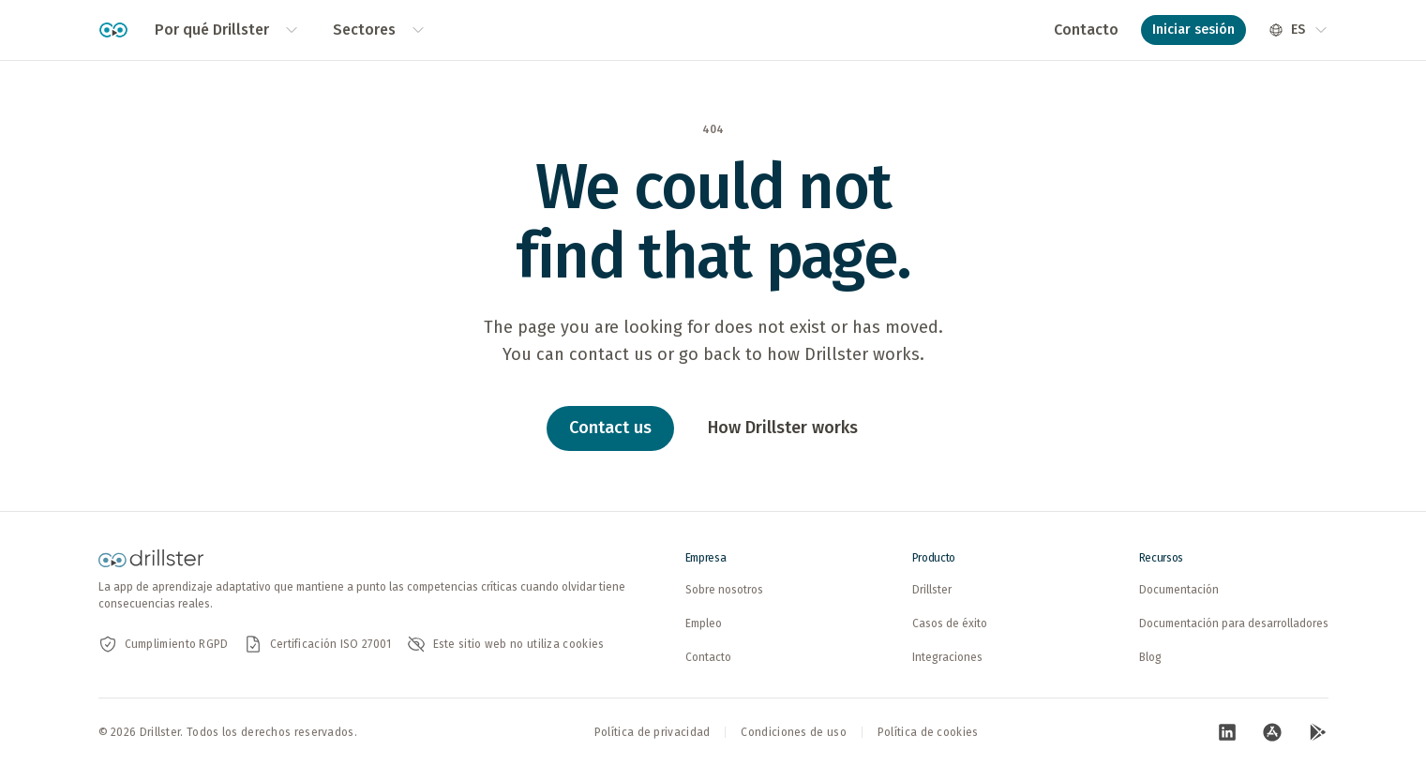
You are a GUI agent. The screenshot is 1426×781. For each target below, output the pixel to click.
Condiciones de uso (793, 732)
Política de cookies (928, 732)
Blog (1150, 657)
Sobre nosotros (724, 589)
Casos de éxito (949, 623)
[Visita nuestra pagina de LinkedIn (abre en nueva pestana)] (1227, 732)
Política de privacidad (652, 732)
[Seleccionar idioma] (1298, 30)
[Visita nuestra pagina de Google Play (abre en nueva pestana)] (1317, 732)
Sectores (379, 29)
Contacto (1086, 29)
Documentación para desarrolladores (1233, 623)
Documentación (1179, 589)
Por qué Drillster (227, 29)
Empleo (703, 623)
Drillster (932, 589)
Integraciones (947, 657)
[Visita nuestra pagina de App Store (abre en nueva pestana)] (1272, 732)
